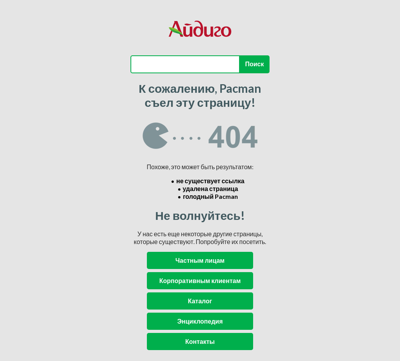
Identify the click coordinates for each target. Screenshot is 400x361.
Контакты (199, 341)
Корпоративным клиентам (200, 280)
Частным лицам (200, 260)
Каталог (200, 300)
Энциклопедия (200, 321)
